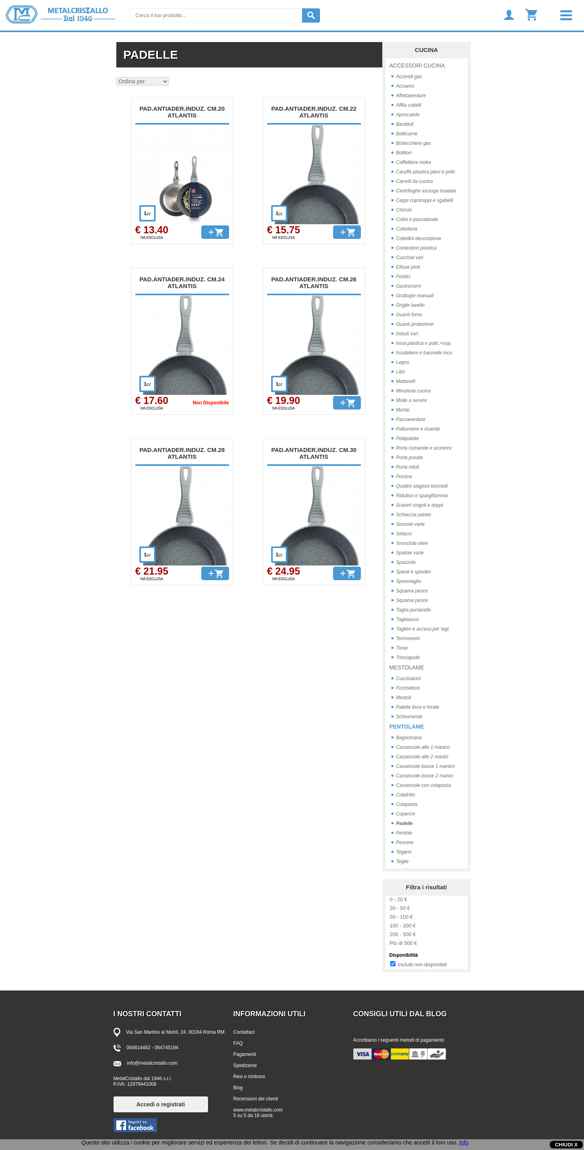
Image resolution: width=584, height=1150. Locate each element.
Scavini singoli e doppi (419, 505)
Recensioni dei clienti (255, 1099)
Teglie (402, 861)
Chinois (404, 210)
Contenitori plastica (416, 248)
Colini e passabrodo (417, 219)
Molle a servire (411, 400)
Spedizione (245, 1065)
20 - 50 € (400, 908)
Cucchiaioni (408, 678)
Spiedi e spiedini (413, 572)
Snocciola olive (412, 543)
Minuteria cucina (413, 391)
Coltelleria (406, 229)
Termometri (408, 638)
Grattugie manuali (415, 295)
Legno (402, 362)
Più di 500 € (403, 943)
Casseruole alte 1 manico (423, 747)
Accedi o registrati (161, 1104)
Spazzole (406, 562)
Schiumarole (409, 716)
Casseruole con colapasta (423, 785)
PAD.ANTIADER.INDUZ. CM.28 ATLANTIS (182, 453)
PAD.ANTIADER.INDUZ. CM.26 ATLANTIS (314, 282)
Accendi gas (409, 76)
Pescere (405, 842)
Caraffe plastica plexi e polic (425, 172)
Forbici (403, 276)
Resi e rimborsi (249, 1076)
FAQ (238, 1043)
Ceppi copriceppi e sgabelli (424, 200)
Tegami (404, 852)
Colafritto (405, 795)
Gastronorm (408, 286)
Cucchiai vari (410, 257)
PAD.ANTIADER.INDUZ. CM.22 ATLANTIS (314, 112)
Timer (402, 648)
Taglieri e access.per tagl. (423, 629)
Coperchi (405, 814)
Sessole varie (410, 524)
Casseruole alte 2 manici (422, 757)
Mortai (402, 410)
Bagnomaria (409, 737)
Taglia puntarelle (413, 610)
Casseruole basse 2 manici (424, 776)
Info (463, 1142)
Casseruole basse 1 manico (425, 766)
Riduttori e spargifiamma (422, 495)
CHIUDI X (566, 1145)
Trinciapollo (408, 657)
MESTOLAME (406, 667)
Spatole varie (410, 553)
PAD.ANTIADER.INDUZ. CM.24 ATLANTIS (182, 282)
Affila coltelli (408, 105)
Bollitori (404, 153)
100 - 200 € (403, 926)
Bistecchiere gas (413, 143)
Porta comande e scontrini (423, 448)
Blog (238, 1087)
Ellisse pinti (408, 267)
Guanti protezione (415, 324)
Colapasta (407, 804)
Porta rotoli (407, 467)
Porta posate (409, 457)
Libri (400, 372)
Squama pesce (412, 591)
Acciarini (405, 86)
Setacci (404, 534)
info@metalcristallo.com (152, 1063)
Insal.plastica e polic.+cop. (424, 343)
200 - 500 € (403, 934)
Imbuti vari (407, 334)
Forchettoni (408, 688)
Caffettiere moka (413, 162)
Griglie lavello (410, 305)
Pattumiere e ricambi (418, 429)
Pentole (404, 833)
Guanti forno (409, 314)
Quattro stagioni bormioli (422, 486)
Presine (404, 476)
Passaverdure (411, 419)
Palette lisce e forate (417, 707)
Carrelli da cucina (414, 181)
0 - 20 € (398, 899)
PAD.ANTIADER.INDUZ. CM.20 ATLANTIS (182, 112)
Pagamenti (244, 1054)
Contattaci (244, 1032)
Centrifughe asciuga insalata (426, 191)
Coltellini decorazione (418, 238)
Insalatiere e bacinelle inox (424, 353)
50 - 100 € (401, 917)
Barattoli (405, 124)
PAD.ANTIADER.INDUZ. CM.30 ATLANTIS (314, 453)
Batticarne (407, 134)
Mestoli (403, 697)
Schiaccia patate (413, 514)
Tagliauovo (407, 619)
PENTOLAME (406, 726)
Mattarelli (406, 381)
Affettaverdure (411, 95)
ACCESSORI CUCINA (417, 65)
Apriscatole (408, 114)
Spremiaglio (408, 581)
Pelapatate (407, 438)
